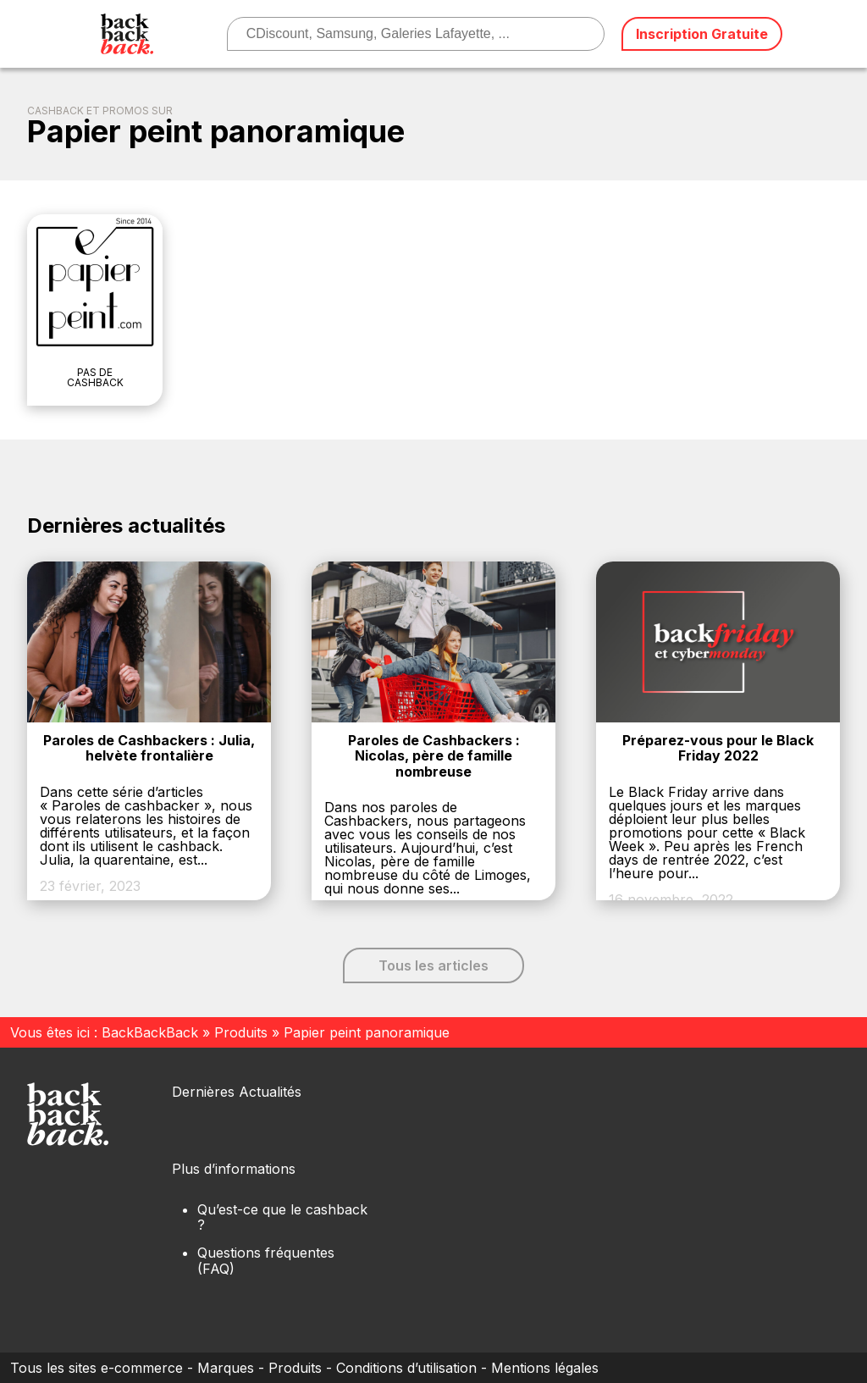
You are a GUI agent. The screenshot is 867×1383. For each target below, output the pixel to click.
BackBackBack (150, 1032)
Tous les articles (433, 965)
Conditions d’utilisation (406, 1367)
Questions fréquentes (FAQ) (265, 1260)
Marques (225, 1367)
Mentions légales (545, 1367)
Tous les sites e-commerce (96, 1367)
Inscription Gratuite (702, 33)
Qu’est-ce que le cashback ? (282, 1217)
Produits (241, 1032)
